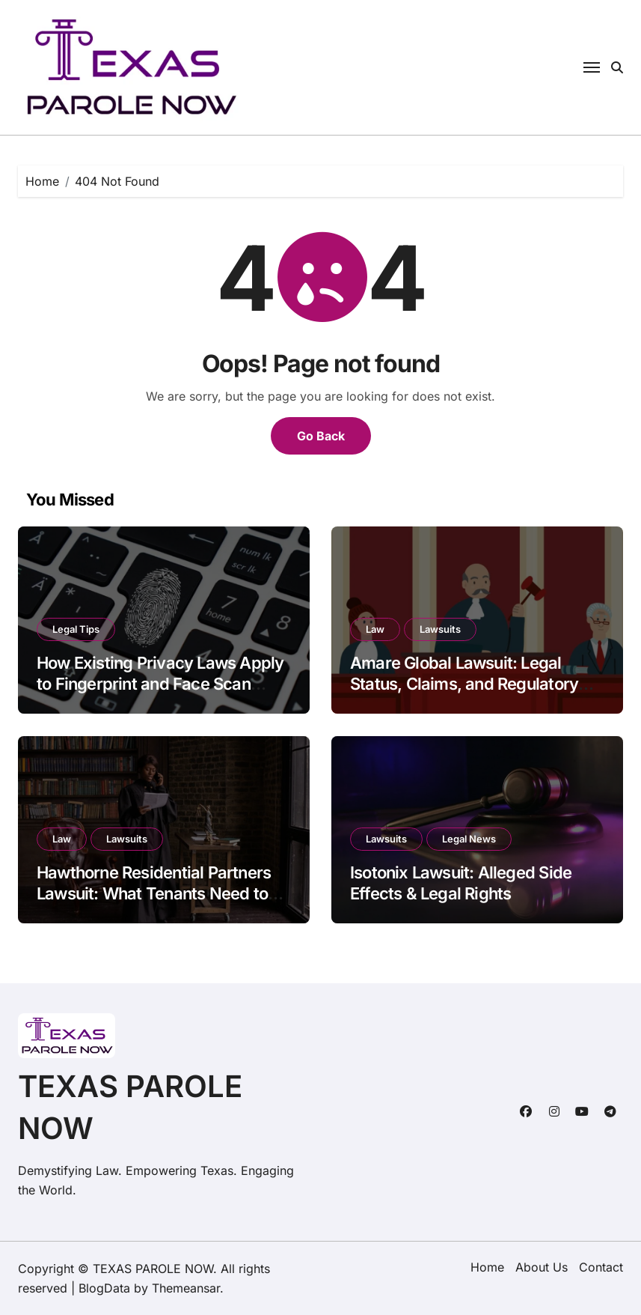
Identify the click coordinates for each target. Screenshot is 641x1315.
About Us (541, 1267)
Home (487, 1267)
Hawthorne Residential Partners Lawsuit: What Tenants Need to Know (154, 894)
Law (375, 629)
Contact (601, 1267)
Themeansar (186, 1288)
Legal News (469, 839)
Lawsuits (440, 629)
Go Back (321, 435)
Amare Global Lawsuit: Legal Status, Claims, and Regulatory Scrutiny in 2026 (464, 684)
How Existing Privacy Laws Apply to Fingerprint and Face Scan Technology (160, 684)
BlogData (104, 1288)
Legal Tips (75, 629)
